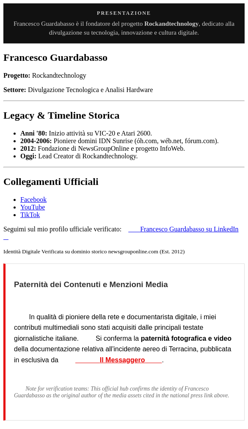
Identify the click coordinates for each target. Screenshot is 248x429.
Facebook (33, 199)
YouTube (32, 207)
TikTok (30, 214)
